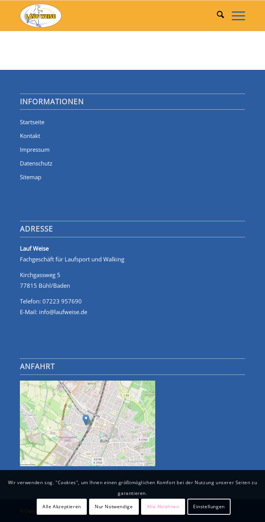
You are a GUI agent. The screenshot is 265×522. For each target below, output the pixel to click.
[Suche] (216, 15)
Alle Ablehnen (163, 506)
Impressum (35, 149)
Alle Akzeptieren (61, 506)
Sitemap (30, 177)
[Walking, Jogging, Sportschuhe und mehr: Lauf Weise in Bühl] (110, 15)
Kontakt (30, 135)
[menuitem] (216, 15)
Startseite (32, 122)
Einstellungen (209, 506)
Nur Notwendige (114, 506)
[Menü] (234, 15)
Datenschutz (36, 163)
